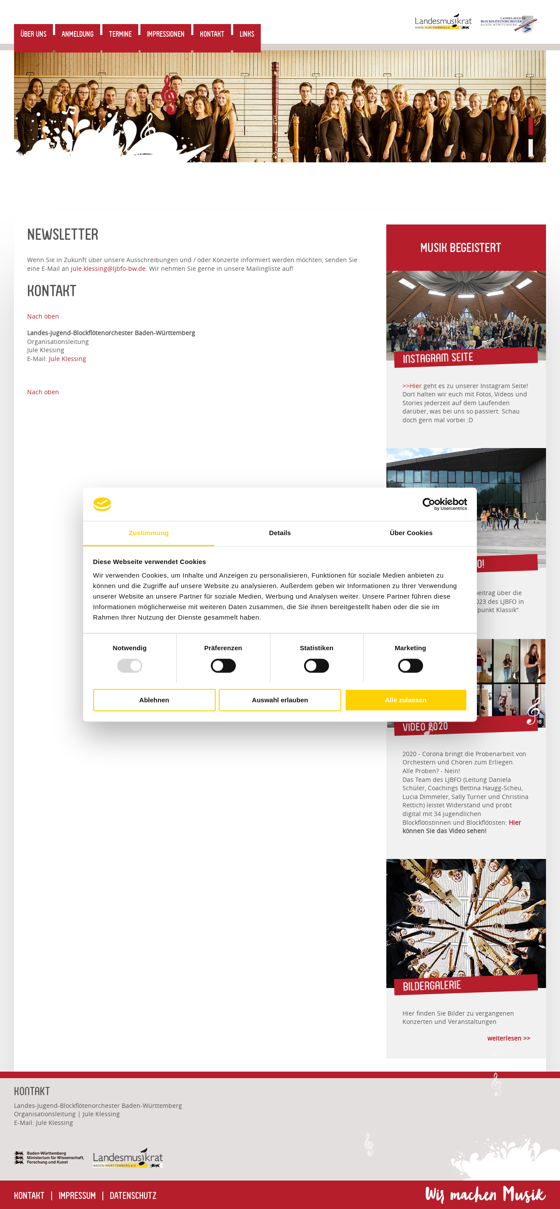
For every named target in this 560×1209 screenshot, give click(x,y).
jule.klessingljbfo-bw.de (107, 268)
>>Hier (412, 386)
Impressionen (166, 34)
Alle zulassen (406, 700)
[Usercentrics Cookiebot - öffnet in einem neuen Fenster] (429, 504)
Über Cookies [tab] (411, 533)
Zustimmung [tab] (149, 533)
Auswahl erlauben (280, 700)
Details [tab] (280, 533)
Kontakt (212, 34)
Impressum (77, 1195)
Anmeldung (78, 34)
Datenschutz (133, 1195)
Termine (120, 34)
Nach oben (43, 316)
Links (247, 34)
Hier (515, 822)
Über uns (33, 34)
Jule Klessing (67, 358)
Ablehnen (154, 700)
